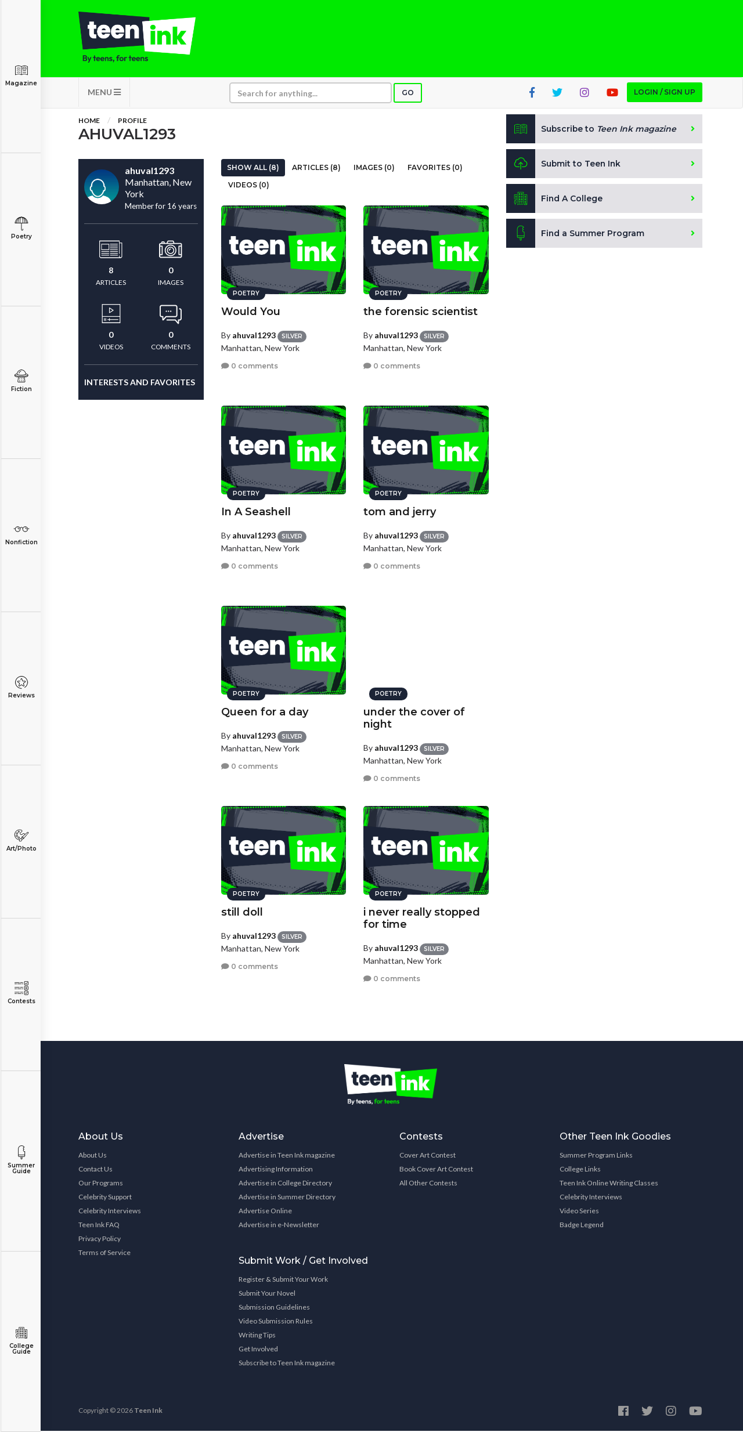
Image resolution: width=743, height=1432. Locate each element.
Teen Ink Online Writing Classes (609, 1184)
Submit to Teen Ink (564, 164)
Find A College (554, 199)
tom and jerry (399, 511)
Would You (250, 311)
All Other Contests (428, 1184)
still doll (242, 911)
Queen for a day (264, 711)
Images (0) (374, 168)
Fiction (21, 381)
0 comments (249, 365)
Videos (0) (248, 186)
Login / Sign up (664, 93)
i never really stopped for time (421, 917)
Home (89, 121)
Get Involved (258, 1350)
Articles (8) (316, 168)
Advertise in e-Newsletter (279, 1225)
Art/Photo (21, 840)
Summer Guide (21, 1160)
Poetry (21, 228)
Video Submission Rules (276, 1322)
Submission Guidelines (274, 1308)
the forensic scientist (420, 311)
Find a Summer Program (575, 234)
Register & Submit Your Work (283, 1280)
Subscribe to (591, 129)
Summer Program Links (596, 1156)
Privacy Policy (99, 1239)
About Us (92, 1156)
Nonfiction (21, 534)
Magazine (21, 75)
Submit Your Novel (267, 1294)
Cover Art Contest (427, 1156)
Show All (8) (253, 168)
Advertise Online (265, 1211)
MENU (104, 93)
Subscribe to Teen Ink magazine (287, 1363)
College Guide (21, 1340)
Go (408, 93)
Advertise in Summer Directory (287, 1198)
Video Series (579, 1211)
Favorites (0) (435, 168)
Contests (21, 993)
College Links (580, 1170)
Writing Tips (257, 1336)
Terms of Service (104, 1253)
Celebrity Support (105, 1198)
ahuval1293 (254, 334)
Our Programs (100, 1184)
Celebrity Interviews (109, 1211)
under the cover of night (414, 717)
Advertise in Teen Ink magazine (287, 1156)
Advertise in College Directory (285, 1184)
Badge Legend (582, 1225)
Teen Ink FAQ (99, 1225)
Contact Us (95, 1170)
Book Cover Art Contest (436, 1170)
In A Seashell (256, 511)
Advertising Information (276, 1170)
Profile (132, 121)
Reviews (21, 687)
